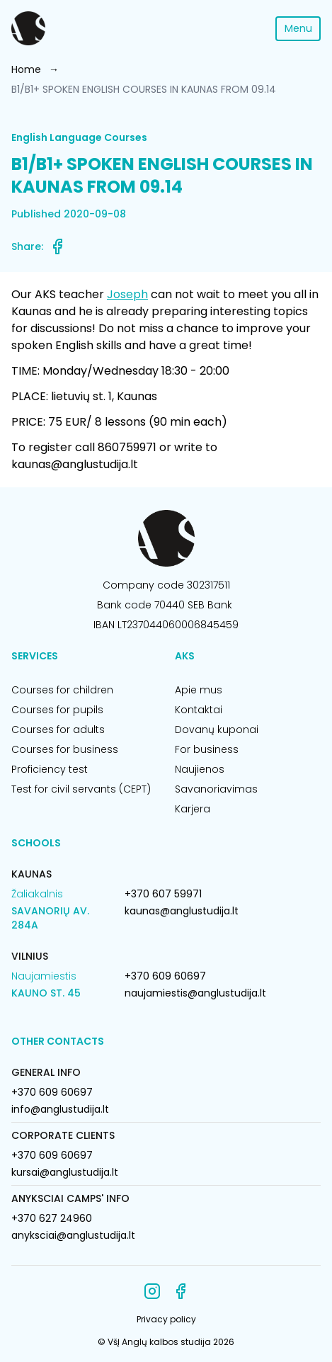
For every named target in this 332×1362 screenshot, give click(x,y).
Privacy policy (166, 1319)
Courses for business (64, 749)
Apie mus (198, 690)
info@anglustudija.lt (60, 1109)
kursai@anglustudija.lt (64, 1172)
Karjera (192, 809)
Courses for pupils (57, 710)
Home (26, 69)
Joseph (127, 294)
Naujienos (199, 769)
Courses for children (62, 690)
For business (207, 749)
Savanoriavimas (216, 789)
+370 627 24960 (51, 1218)
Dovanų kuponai (216, 729)
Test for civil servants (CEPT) (81, 789)
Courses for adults (58, 729)
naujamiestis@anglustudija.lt (195, 993)
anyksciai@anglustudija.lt (73, 1235)
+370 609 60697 (165, 976)
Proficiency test (49, 769)
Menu (298, 28)
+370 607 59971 (163, 894)
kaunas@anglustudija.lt (182, 911)
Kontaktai (198, 710)
